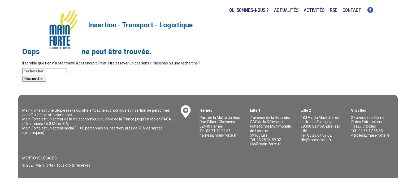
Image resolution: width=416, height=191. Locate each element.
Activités (314, 10)
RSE (333, 10)
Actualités (286, 10)
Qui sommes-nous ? (249, 10)
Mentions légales (39, 158)
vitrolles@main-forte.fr (370, 135)
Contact (352, 10)
